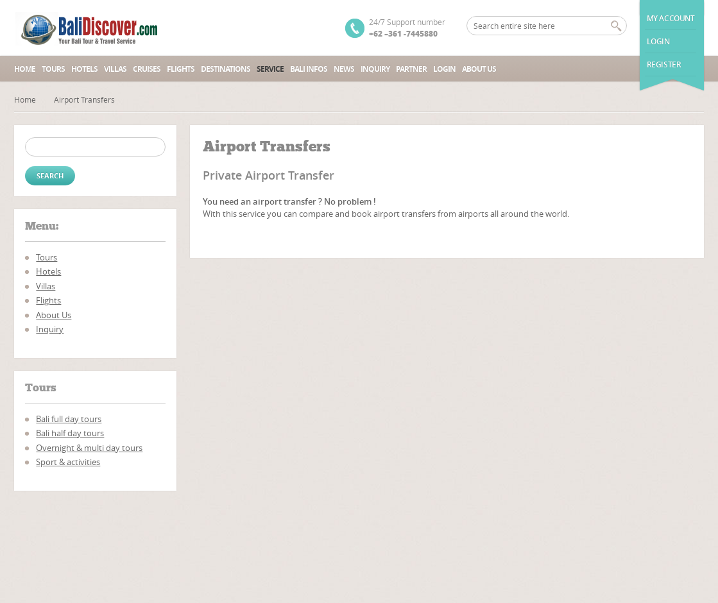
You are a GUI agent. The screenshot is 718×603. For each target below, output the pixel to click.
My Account (671, 18)
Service (270, 69)
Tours (53, 69)
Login (658, 41)
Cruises (146, 69)
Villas (115, 69)
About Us (479, 69)
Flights (180, 69)
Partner (411, 69)
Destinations (225, 69)
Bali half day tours (70, 433)
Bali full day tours (68, 419)
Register (664, 64)
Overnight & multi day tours (89, 448)
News (344, 69)
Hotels (84, 69)
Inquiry (375, 69)
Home (24, 69)
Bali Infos (308, 69)
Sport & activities (68, 462)
